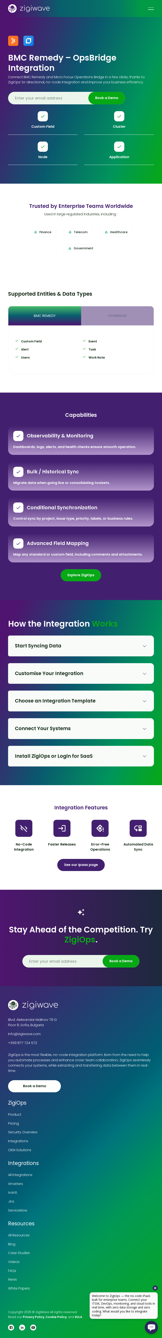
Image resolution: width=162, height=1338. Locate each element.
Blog (11, 1244)
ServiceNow (17, 1210)
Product (14, 1114)
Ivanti (12, 1192)
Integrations (18, 1141)
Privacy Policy (33, 1317)
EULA (78, 1317)
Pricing (13, 1123)
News (12, 1279)
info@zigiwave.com (24, 1034)
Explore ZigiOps (80, 575)
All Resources (19, 1235)
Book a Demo (34, 1086)
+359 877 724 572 (22, 1042)
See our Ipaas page (81, 864)
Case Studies (19, 1252)
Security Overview (22, 1132)
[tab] (44, 315)
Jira (11, 1201)
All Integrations (20, 1174)
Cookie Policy (56, 1317)
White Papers (19, 1288)
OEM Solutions (19, 1150)
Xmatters (15, 1183)
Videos (14, 1261)
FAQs (12, 1270)
